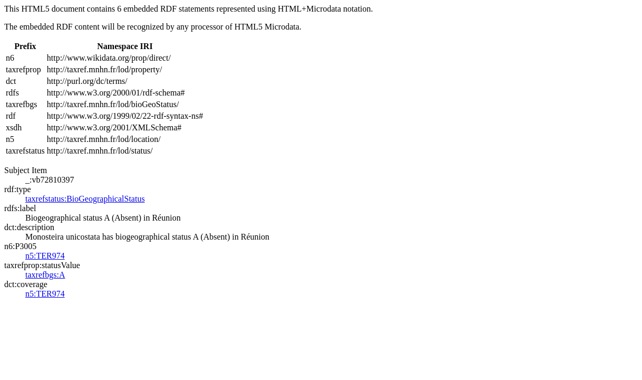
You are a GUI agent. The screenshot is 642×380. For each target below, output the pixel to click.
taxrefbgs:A (45, 274)
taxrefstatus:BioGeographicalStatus (85, 198)
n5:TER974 (45, 255)
